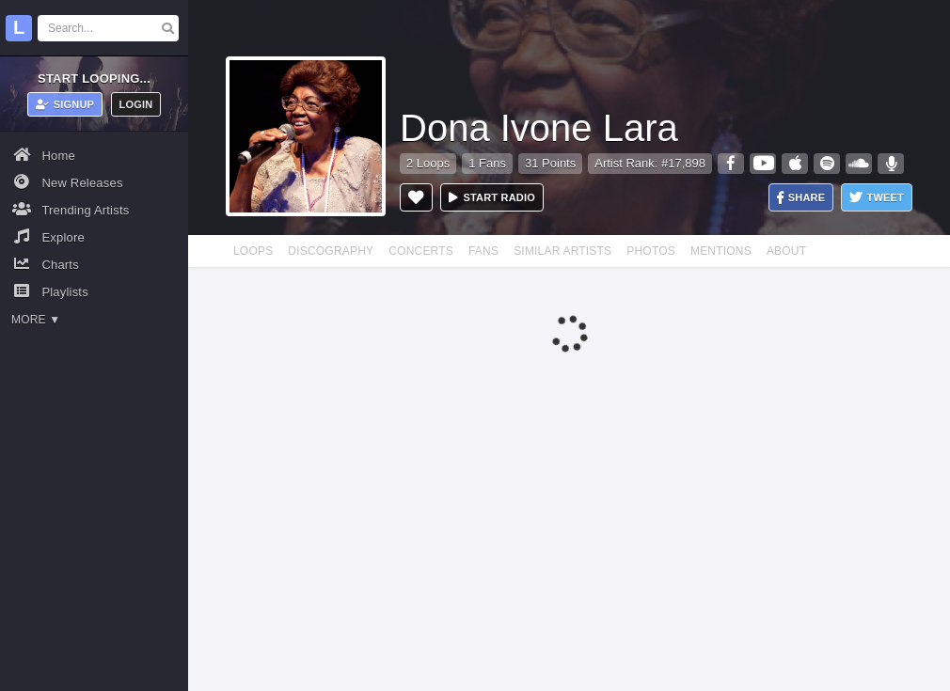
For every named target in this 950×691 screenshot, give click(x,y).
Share (801, 198)
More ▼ (35, 319)
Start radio (492, 197)
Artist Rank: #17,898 (649, 163)
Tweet (876, 198)
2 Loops (428, 163)
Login (136, 104)
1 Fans (487, 163)
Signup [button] (65, 104)
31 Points (550, 163)
